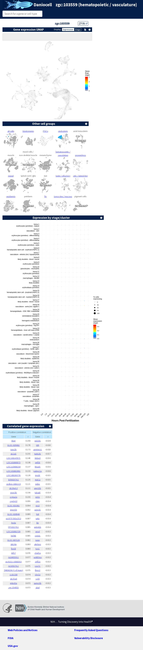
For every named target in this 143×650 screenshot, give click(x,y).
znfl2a (37, 561)
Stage (78, 29)
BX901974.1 (13, 479)
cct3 (38, 578)
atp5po (37, 544)
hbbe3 (38, 458)
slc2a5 (13, 453)
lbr (37, 522)
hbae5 (37, 466)
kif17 (13, 553)
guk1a (37, 479)
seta (37, 518)
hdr (37, 514)
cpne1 (37, 535)
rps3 (38, 505)
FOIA (10, 638)
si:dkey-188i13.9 (13, 484)
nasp (37, 540)
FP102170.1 (13, 527)
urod (37, 531)
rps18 (37, 475)
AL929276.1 (13, 566)
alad (38, 587)
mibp (37, 484)
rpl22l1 (38, 440)
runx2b (13, 449)
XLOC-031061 (13, 505)
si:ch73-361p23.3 (13, 518)
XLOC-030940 (13, 514)
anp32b (37, 488)
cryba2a (13, 497)
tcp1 (38, 548)
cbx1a (37, 574)
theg (13, 440)
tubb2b (37, 453)
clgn (37, 501)
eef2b (37, 462)
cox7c (37, 566)
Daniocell (43, 4)
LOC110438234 (13, 466)
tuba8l (37, 492)
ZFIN (83, 23)
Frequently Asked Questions (91, 630)
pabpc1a (37, 471)
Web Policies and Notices (22, 630)
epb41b (37, 527)
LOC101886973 (13, 462)
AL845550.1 (13, 557)
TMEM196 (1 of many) (13, 570)
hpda (13, 522)
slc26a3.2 (13, 488)
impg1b (13, 509)
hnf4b (13, 535)
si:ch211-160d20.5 (13, 561)
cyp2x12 (13, 501)
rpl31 (37, 497)
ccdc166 (13, 574)
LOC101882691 (13, 471)
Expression (68, 29)
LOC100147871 (13, 458)
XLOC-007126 (13, 540)
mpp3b (13, 492)
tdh (37, 445)
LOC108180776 (13, 475)
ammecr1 (37, 449)
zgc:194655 (13, 587)
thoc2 (37, 570)
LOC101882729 (13, 531)
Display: (57, 29)
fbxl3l (13, 548)
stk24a (14, 544)
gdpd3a (13, 583)
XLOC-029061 (13, 445)
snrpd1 (37, 509)
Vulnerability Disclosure (88, 638)
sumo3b (37, 583)
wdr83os (38, 557)
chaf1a (38, 553)
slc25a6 (13, 578)
